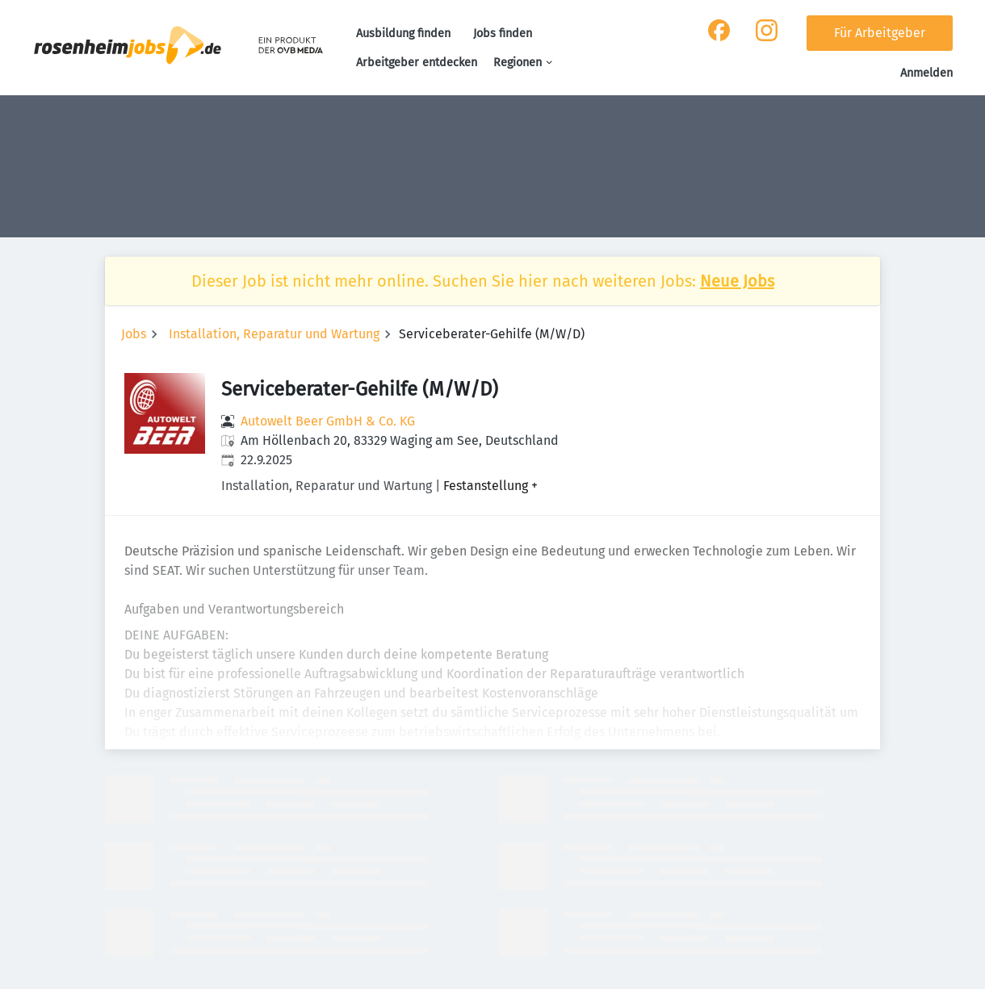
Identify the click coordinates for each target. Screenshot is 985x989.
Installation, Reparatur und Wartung (274, 334)
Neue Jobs (737, 281)
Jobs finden (502, 33)
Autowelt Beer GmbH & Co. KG (328, 421)
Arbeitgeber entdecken (416, 62)
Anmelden (926, 73)
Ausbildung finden (403, 33)
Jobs (133, 334)
